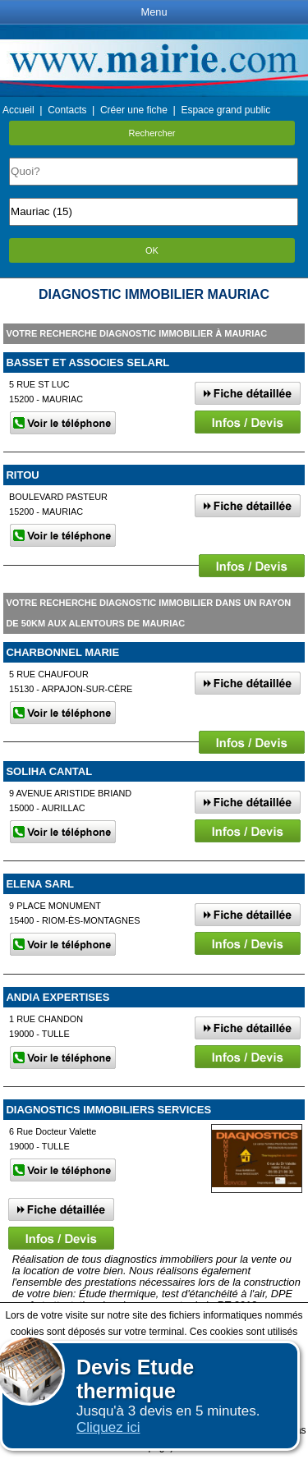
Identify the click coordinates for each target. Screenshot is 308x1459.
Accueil (18, 110)
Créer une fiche (134, 110)
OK (152, 250)
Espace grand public (225, 110)
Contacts (67, 110)
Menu (153, 12)
